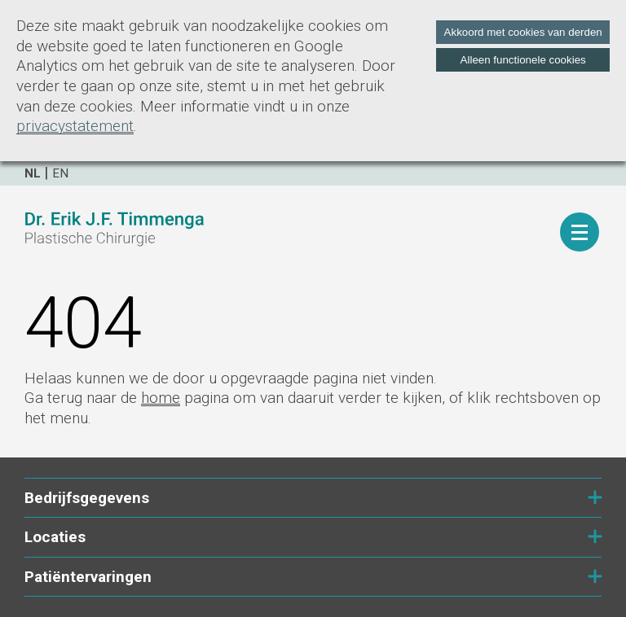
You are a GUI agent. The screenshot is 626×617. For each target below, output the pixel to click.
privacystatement (75, 125)
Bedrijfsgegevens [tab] (313, 498)
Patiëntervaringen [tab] (313, 577)
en (60, 173)
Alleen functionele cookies (523, 60)
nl (32, 173)
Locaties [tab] (313, 537)
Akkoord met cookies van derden (523, 32)
